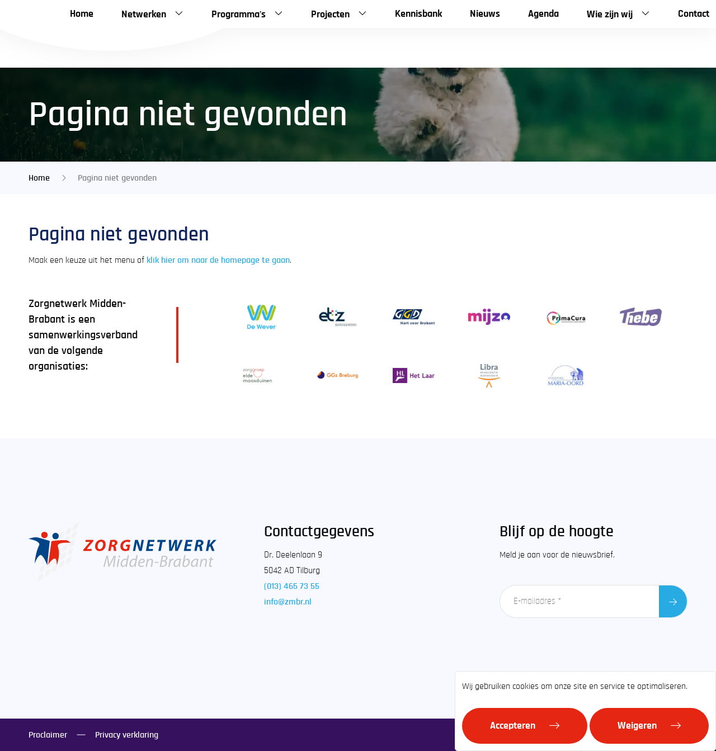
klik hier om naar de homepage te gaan (218, 260)
